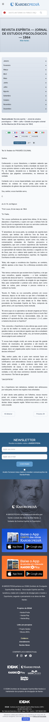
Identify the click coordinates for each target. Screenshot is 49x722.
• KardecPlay (24, 615)
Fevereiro (6, 65)
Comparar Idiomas (19, 143)
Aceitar (26, 719)
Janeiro (6, 61)
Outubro (6, 100)
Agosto (6, 91)
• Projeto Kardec (24, 629)
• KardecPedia (24, 612)
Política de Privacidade (39, 716)
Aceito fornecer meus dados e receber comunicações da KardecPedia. (25, 473)
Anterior (8, 414)
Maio (5, 78)
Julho (5, 87)
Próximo (40, 414)
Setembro (7, 96)
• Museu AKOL (24, 632)
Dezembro (7, 109)
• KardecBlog (24, 618)
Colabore (24, 638)
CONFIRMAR (24, 464)
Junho (5, 83)
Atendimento (24, 642)
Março (5, 70)
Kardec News (24, 645)
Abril (5, 74)
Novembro (7, 104)
